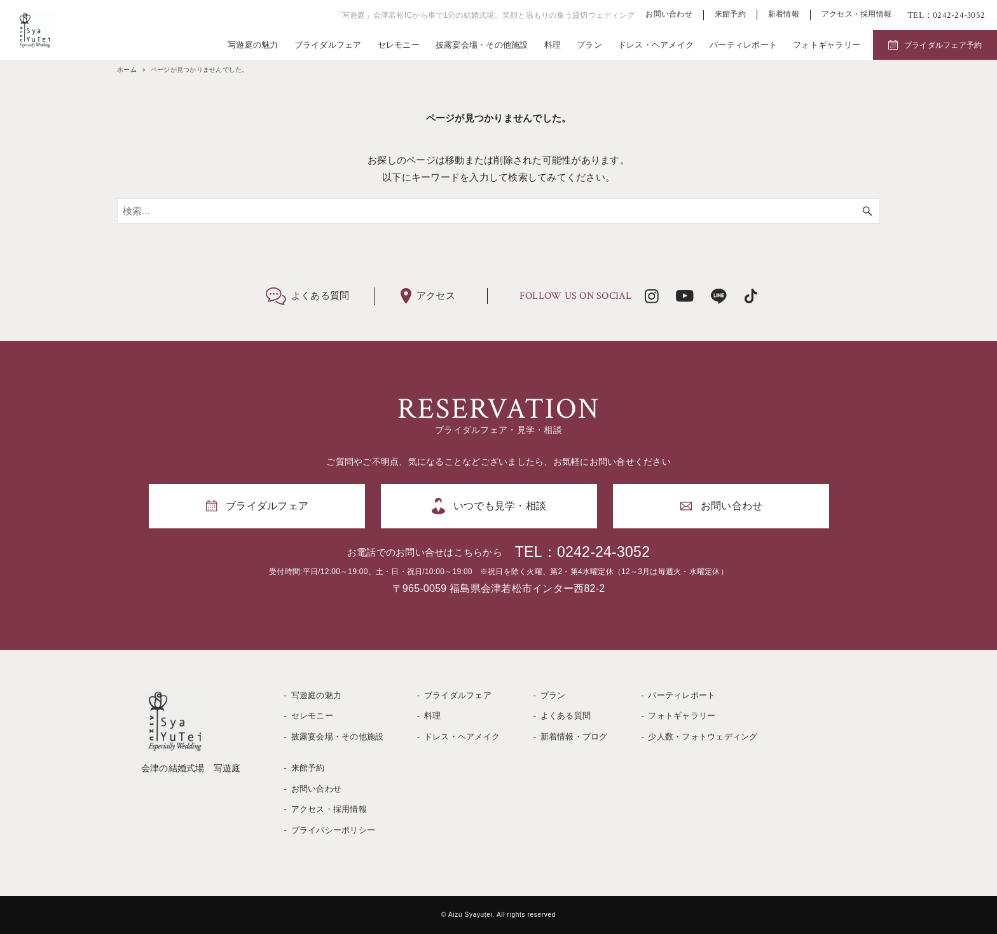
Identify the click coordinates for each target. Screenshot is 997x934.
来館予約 (730, 14)
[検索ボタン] (867, 211)
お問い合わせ (668, 14)
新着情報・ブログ (574, 736)
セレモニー (399, 45)
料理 (552, 45)
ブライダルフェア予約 (943, 45)
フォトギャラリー (826, 45)
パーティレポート (743, 45)
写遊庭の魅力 (253, 45)
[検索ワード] (498, 211)
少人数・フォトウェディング (702, 736)
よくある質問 (565, 715)
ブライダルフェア (328, 45)
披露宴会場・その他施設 (482, 45)
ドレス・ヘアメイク (656, 45)
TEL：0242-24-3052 (582, 552)
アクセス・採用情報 (856, 14)
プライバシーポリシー (333, 830)
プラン (589, 45)
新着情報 (783, 14)
